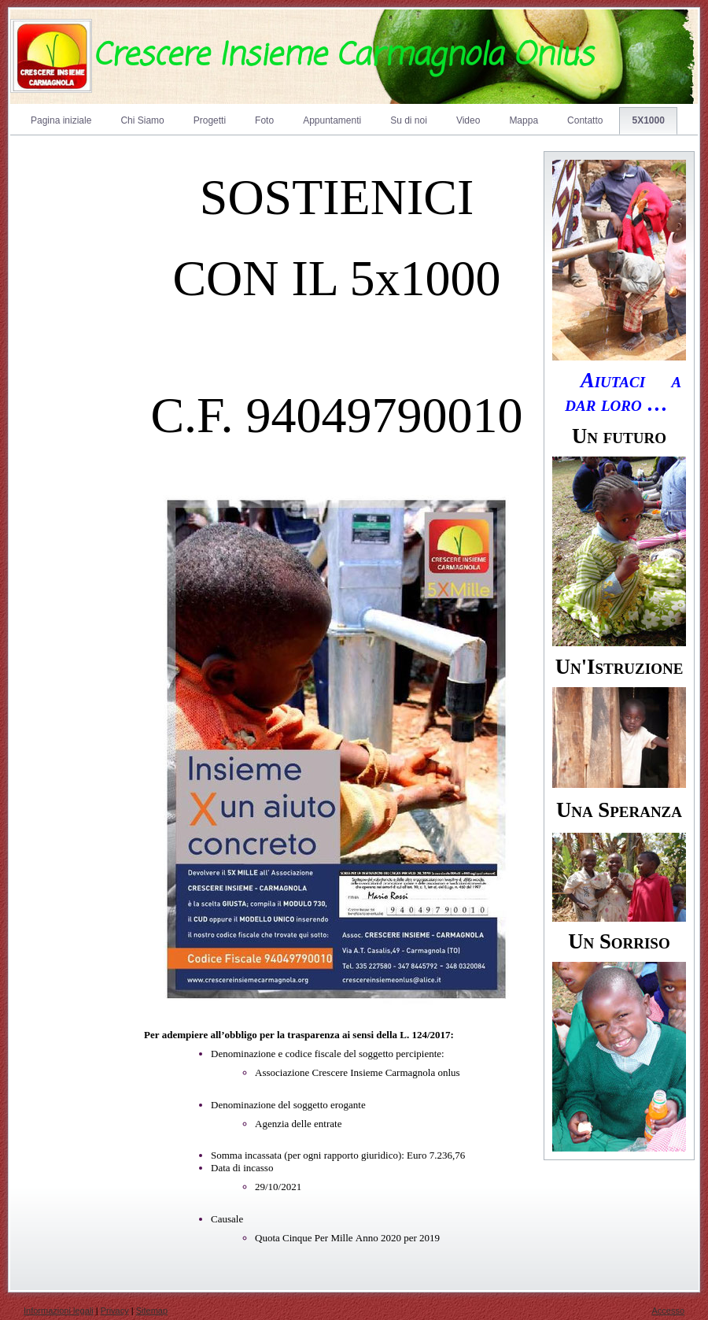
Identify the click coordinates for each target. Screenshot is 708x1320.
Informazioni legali (59, 1310)
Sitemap (152, 1310)
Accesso (667, 1310)
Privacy (115, 1310)
